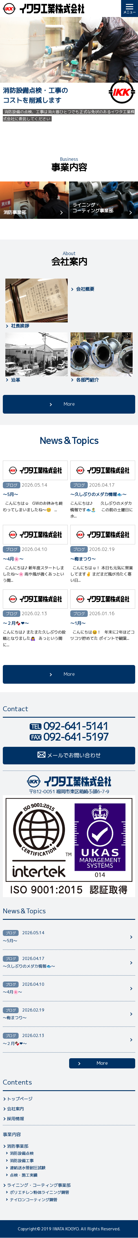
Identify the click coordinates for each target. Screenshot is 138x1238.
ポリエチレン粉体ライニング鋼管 (39, 1192)
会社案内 (15, 1109)
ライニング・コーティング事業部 (39, 1185)
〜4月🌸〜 (13, 559)
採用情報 (15, 1119)
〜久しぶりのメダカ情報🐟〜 (98, 494)
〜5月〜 (10, 494)
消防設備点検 (22, 1153)
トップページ (19, 1099)
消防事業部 (14, 212)
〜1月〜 (78, 623)
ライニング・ (105, 208)
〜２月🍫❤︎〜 (16, 623)
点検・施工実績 (24, 1175)
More (69, 404)
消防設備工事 (22, 1160)
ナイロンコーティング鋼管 (33, 1199)
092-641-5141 (75, 726)
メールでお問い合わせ (74, 755)
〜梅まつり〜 (83, 559)
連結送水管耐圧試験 (27, 1167)
